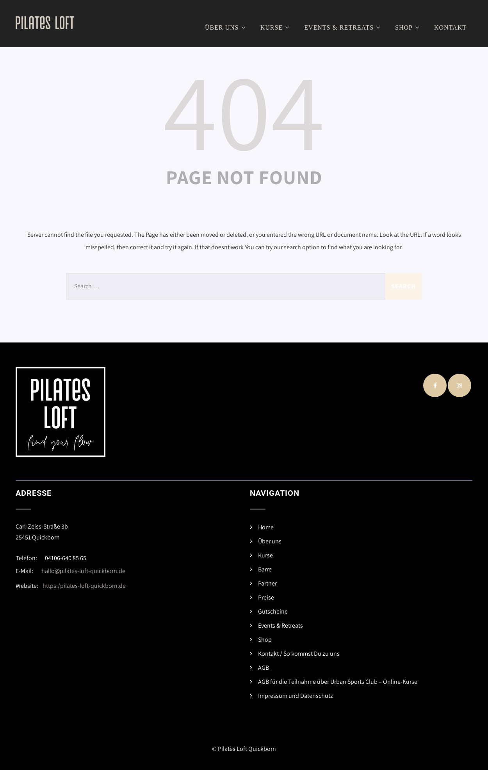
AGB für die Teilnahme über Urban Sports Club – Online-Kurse (337, 682)
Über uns (226, 27)
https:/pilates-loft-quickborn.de (84, 586)
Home (266, 527)
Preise (266, 597)
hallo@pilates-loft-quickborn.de (83, 571)
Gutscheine (273, 611)
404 (244, 109)
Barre (265, 569)
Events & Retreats (343, 27)
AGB (263, 668)
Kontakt (450, 27)
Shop (408, 27)
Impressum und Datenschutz (295, 696)
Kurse (275, 27)
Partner (267, 583)
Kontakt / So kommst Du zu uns (299, 653)
